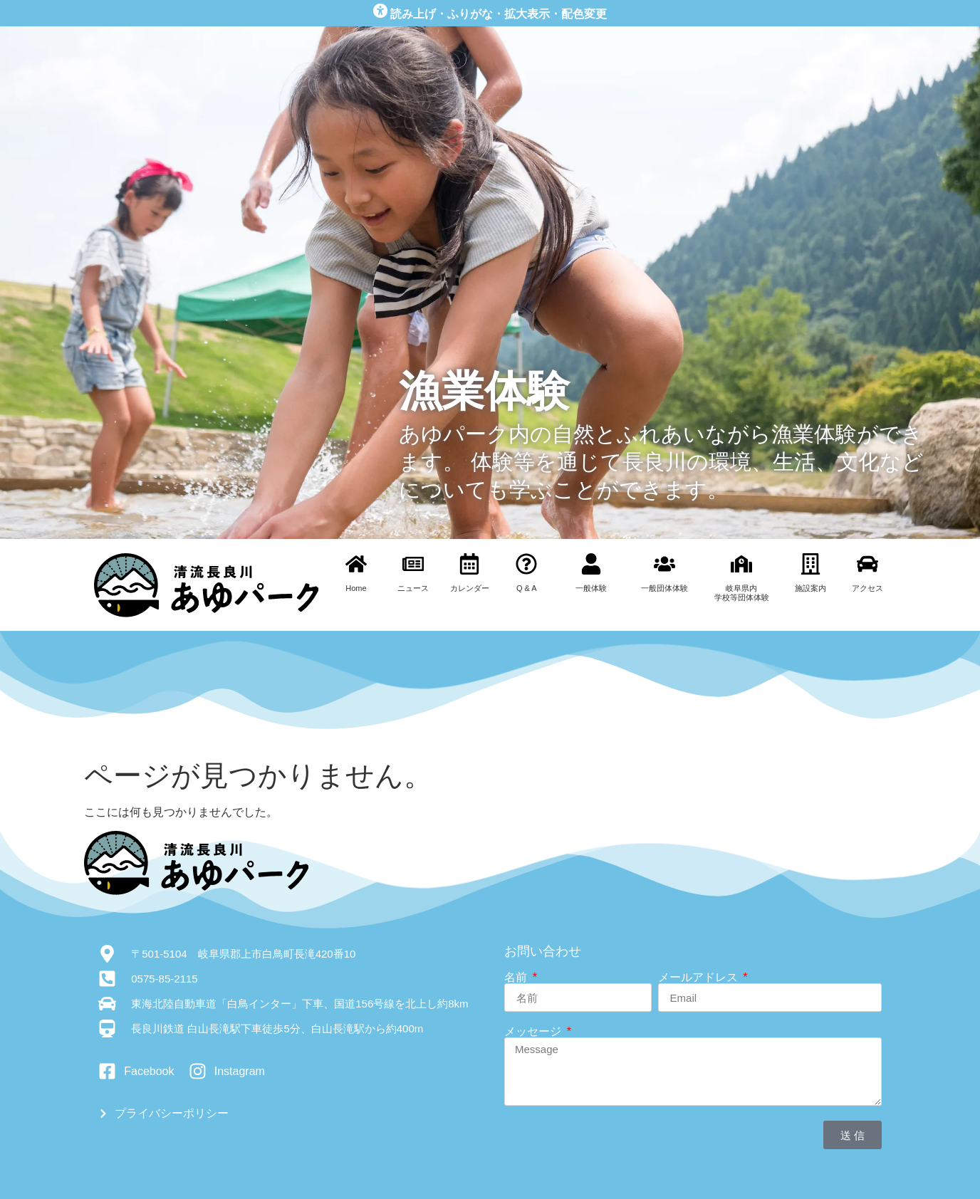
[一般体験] (591, 564)
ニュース (413, 588)
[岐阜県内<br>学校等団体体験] (741, 564)
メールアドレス (699, 977)
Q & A (526, 588)
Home (355, 588)
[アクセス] (867, 564)
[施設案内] (810, 564)
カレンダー (469, 588)
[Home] (356, 564)
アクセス (867, 588)
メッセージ (534, 1031)
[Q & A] (526, 564)
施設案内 (810, 588)
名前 (517, 977)
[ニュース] (413, 564)
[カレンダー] (469, 564)
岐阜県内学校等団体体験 (741, 593)
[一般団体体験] (664, 564)
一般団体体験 (664, 588)
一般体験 (591, 588)
